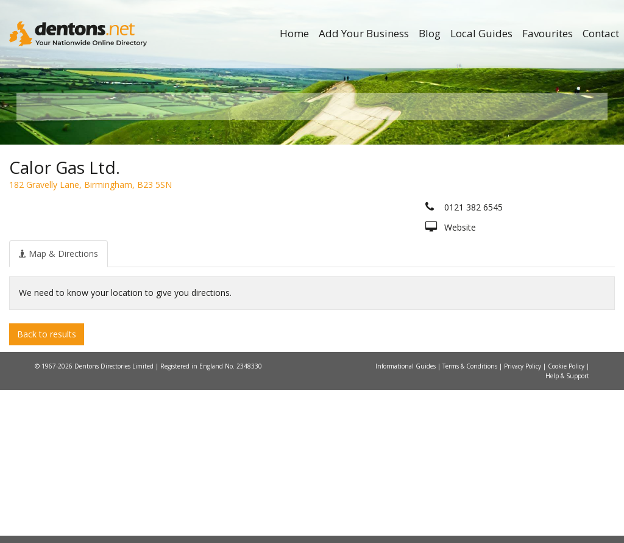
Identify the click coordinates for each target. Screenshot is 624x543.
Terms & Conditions (470, 519)
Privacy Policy (523, 519)
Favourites (547, 33)
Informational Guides (406, 519)
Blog (430, 33)
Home (294, 33)
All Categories (305, 250)
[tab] (58, 406)
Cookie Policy (567, 519)
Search (525, 230)
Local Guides (481, 33)
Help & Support (567, 529)
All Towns (84, 250)
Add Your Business (364, 33)
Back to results (46, 486)
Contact (601, 33)
